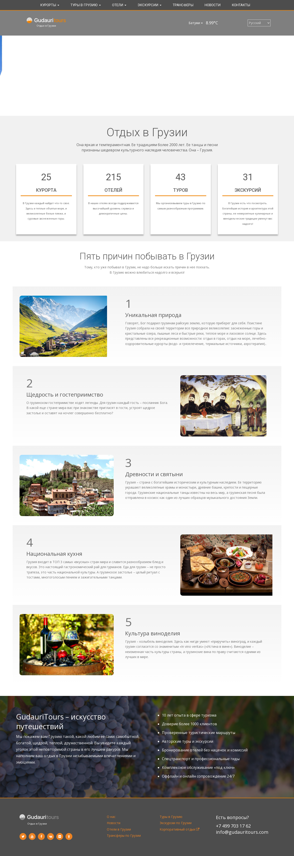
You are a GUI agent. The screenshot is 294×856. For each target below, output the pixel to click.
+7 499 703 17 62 (233, 826)
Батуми (196, 23)
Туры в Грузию (86, 5)
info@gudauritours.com (242, 832)
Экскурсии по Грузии (176, 823)
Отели (119, 5)
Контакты (241, 5)
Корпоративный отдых (179, 829)
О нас (111, 816)
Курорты (49, 5)
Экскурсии (149, 5)
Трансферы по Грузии (124, 835)
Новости (212, 5)
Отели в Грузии (119, 829)
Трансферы (183, 5)
